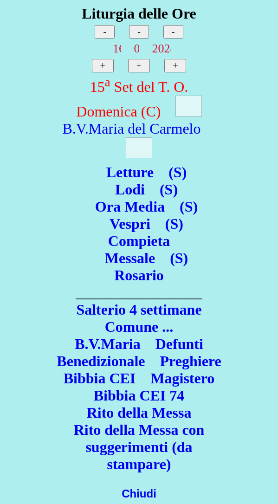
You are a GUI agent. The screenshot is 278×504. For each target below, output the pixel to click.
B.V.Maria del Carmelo (131, 128)
